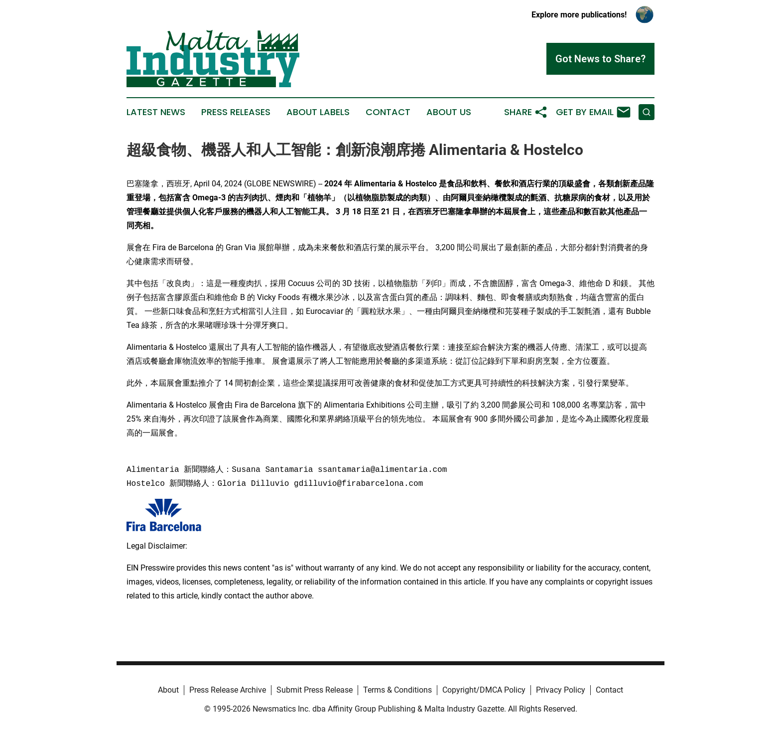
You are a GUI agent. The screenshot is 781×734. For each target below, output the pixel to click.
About (168, 690)
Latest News (156, 112)
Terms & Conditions (397, 690)
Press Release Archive (227, 690)
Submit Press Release (314, 690)
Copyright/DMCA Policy (483, 690)
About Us (448, 112)
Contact (388, 112)
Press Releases (235, 112)
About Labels (318, 112)
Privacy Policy (560, 690)
